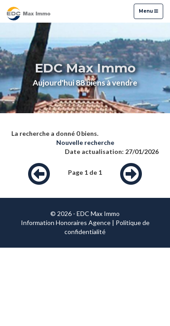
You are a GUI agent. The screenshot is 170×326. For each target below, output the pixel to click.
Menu (148, 11)
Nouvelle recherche (85, 142)
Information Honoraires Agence (66, 222)
